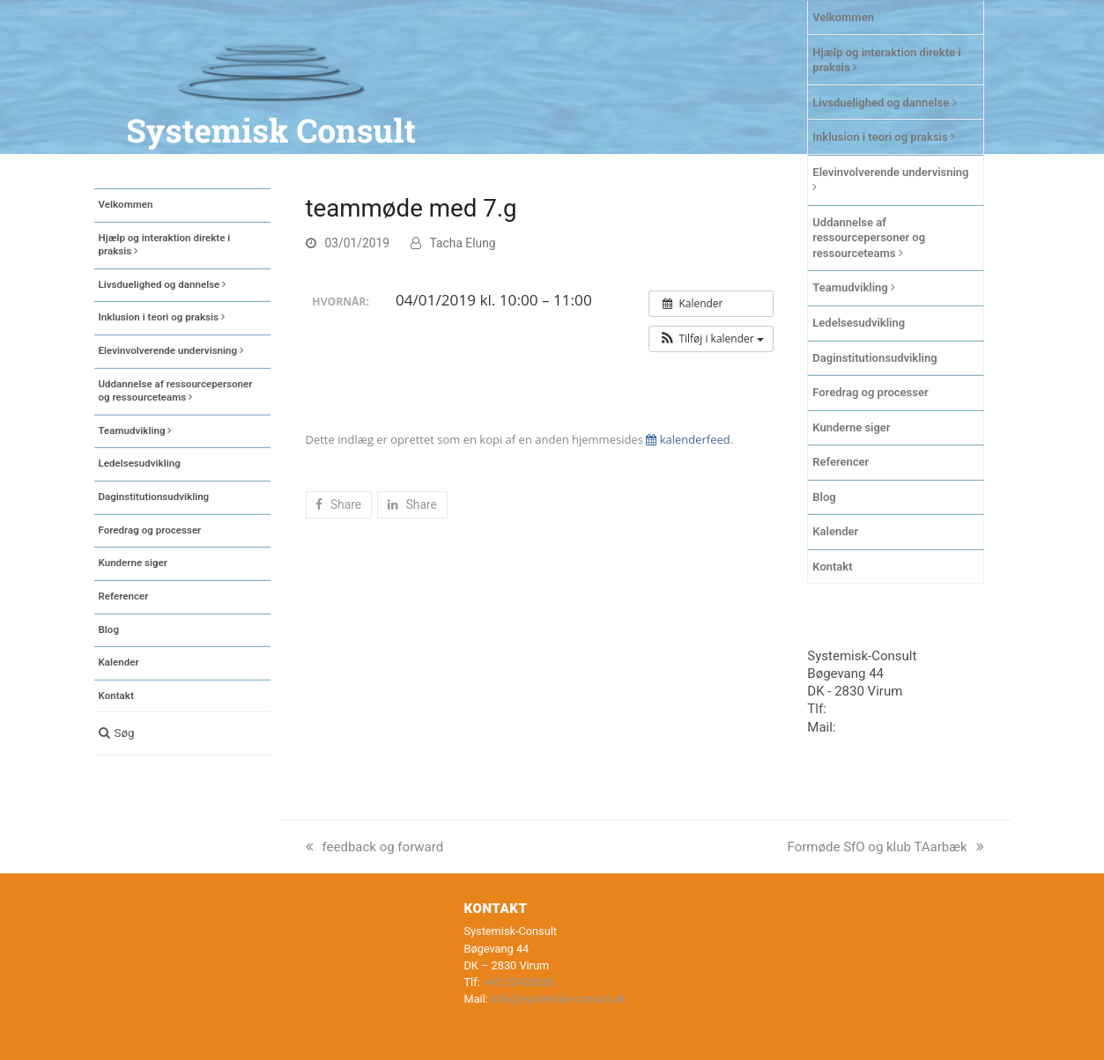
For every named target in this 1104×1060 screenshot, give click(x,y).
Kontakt (832, 566)
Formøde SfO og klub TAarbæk (886, 847)
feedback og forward (375, 847)
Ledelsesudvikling (858, 322)
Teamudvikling (853, 287)
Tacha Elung (463, 243)
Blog (823, 497)
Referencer (840, 461)
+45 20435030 (872, 709)
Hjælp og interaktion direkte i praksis (886, 60)
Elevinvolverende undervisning (890, 180)
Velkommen (843, 17)
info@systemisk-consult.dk (558, 998)
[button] (182, 733)
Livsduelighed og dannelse (884, 102)
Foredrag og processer (870, 392)
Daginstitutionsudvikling (874, 357)
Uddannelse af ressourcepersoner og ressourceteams (868, 238)
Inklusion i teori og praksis (883, 137)
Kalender (835, 531)
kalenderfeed (688, 439)
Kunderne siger (851, 427)
